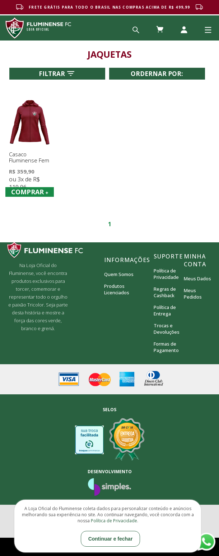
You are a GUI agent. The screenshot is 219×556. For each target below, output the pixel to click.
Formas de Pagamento (166, 347)
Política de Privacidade (166, 273)
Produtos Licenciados (116, 289)
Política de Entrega (165, 310)
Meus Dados (197, 278)
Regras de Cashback (165, 292)
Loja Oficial (38, 28)
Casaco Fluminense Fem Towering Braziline (29, 163)
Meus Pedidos (193, 293)
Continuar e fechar (110, 539)
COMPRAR (29, 191)
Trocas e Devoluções (167, 328)
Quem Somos (119, 274)
